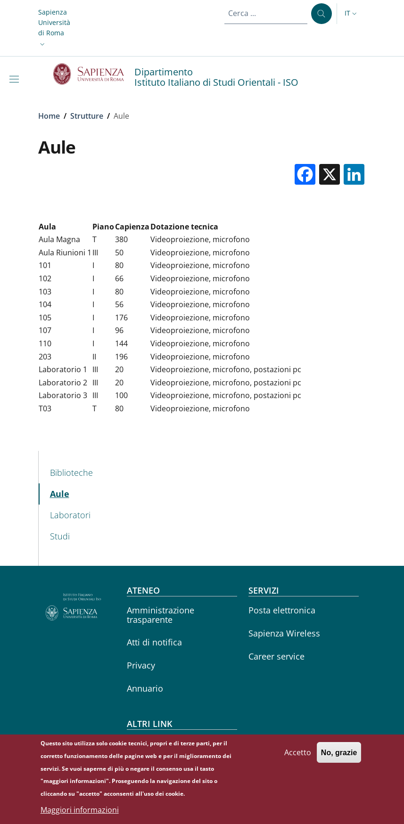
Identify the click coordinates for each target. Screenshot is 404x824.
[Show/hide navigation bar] (16, 79)
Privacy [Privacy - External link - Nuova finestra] (141, 665)
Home (49, 116)
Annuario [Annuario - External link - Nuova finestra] (145, 688)
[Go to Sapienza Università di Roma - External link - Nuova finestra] (94, 74)
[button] (54, 28)
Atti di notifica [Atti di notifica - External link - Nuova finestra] (154, 642)
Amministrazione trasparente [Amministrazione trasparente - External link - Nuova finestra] (160, 614)
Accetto (297, 752)
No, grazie (339, 753)
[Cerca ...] (321, 13)
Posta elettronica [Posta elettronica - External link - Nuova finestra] (281, 610)
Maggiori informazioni (80, 810)
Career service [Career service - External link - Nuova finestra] (276, 656)
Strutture (86, 116)
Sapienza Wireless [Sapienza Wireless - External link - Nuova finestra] (284, 633)
